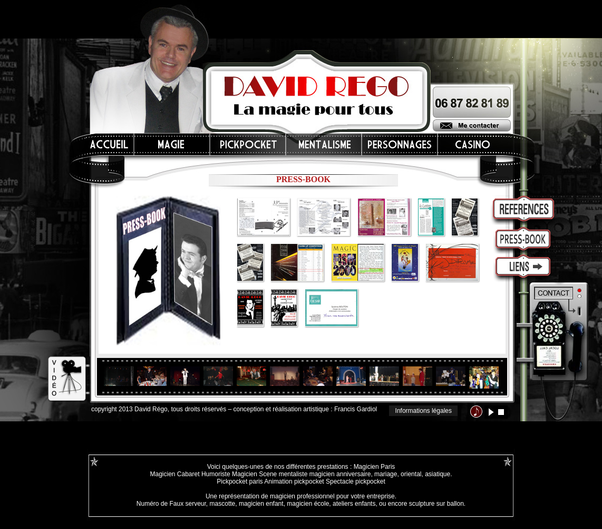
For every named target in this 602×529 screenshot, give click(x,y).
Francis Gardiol (355, 409)
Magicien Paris (374, 466)
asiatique (437, 474)
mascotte (223, 503)
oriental (411, 474)
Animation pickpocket (294, 481)
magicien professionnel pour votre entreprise (332, 496)
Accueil (109, 144)
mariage (385, 474)
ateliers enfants (354, 503)
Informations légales (423, 410)
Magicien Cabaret (174, 474)
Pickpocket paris (240, 481)
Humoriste (215, 474)
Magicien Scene (254, 474)
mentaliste (292, 474)
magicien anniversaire (340, 474)
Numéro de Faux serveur (171, 503)
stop (501, 412)
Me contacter (471, 125)
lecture (491, 412)
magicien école (308, 503)
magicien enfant (261, 503)
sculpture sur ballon (436, 503)
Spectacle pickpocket (355, 481)
